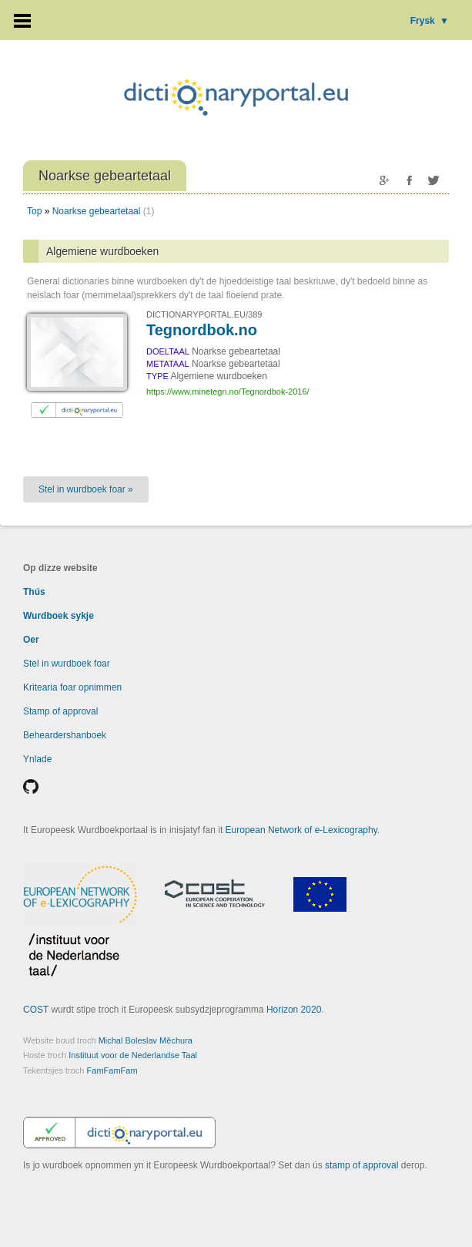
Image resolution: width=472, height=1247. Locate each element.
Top (34, 211)
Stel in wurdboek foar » (85, 489)
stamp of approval (361, 1165)
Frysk (429, 20)
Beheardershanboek (64, 735)
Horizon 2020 (293, 1009)
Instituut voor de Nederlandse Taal (133, 1055)
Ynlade (37, 759)
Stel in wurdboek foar (66, 663)
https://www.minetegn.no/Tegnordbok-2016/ (228, 391)
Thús (34, 592)
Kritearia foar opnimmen (72, 687)
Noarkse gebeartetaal (96, 211)
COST (36, 1009)
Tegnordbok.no (201, 329)
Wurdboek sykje (58, 615)
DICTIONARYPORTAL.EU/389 (204, 314)
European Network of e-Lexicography (301, 830)
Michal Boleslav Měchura (145, 1040)
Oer (31, 639)
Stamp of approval (60, 711)
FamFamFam (112, 1070)
